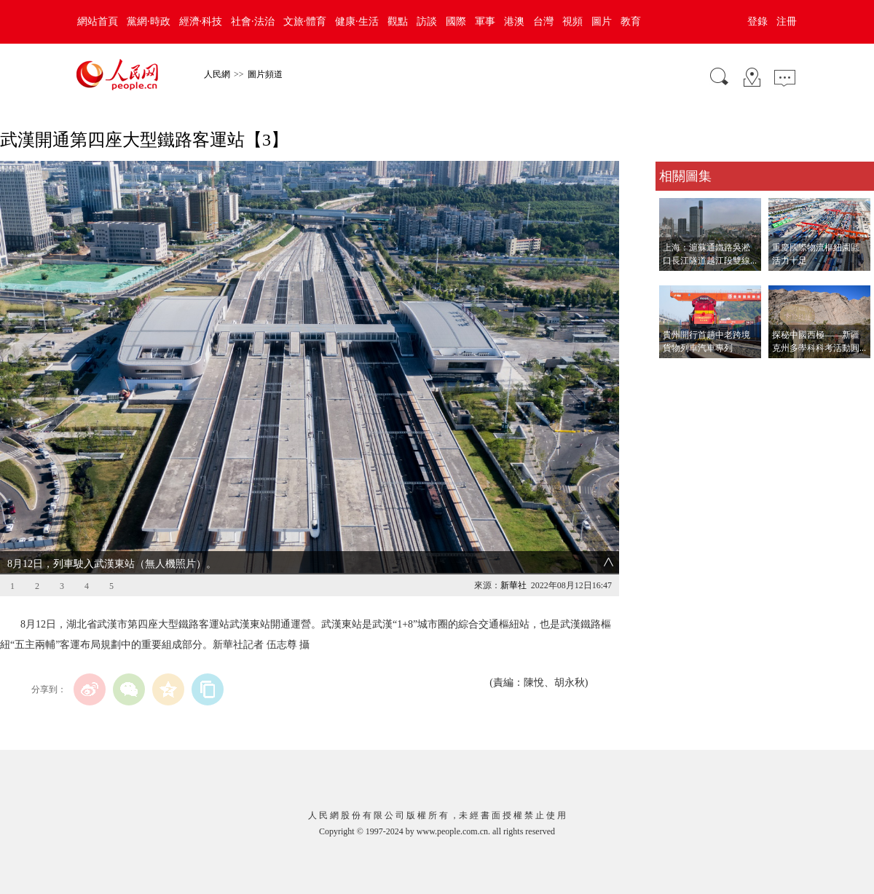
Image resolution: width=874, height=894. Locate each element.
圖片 (601, 21)
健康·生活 (357, 21)
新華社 (513, 585)
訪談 (427, 21)
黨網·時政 (148, 21)
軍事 (485, 21)
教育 (631, 21)
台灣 (543, 21)
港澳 (514, 21)
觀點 (397, 21)
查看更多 (676, 373)
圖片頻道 (265, 74)
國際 (456, 21)
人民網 (217, 74)
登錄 (757, 21)
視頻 (572, 21)
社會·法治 (253, 21)
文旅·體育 (305, 21)
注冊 (786, 21)
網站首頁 (97, 21)
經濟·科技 (201, 21)
